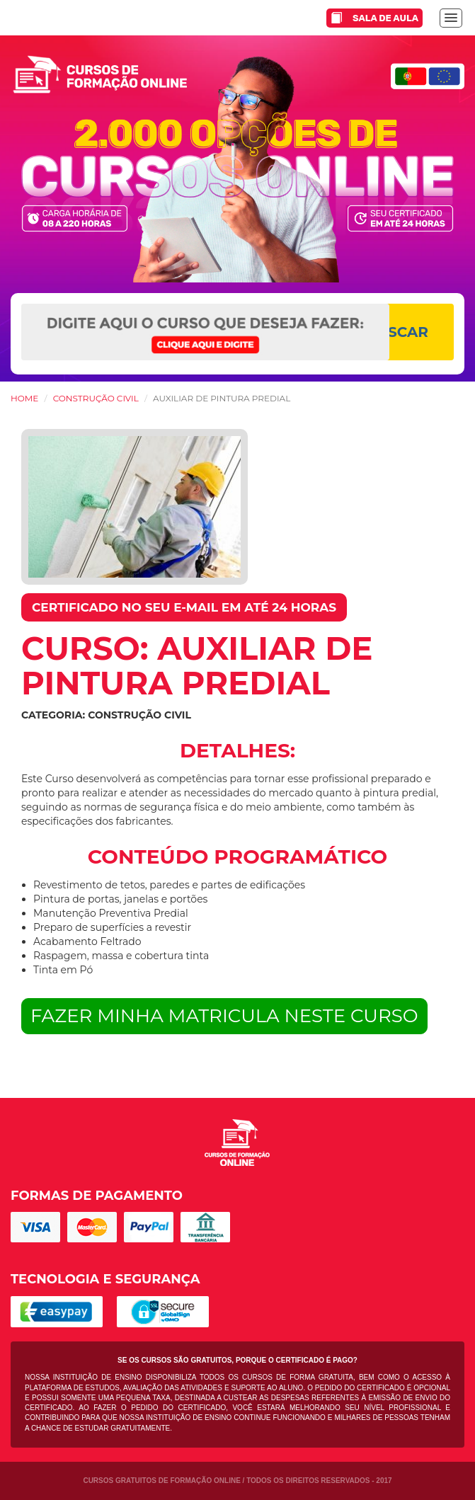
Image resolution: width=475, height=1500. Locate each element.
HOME (24, 398)
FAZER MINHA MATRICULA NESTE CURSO (224, 1015)
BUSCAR (397, 332)
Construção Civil (96, 398)
